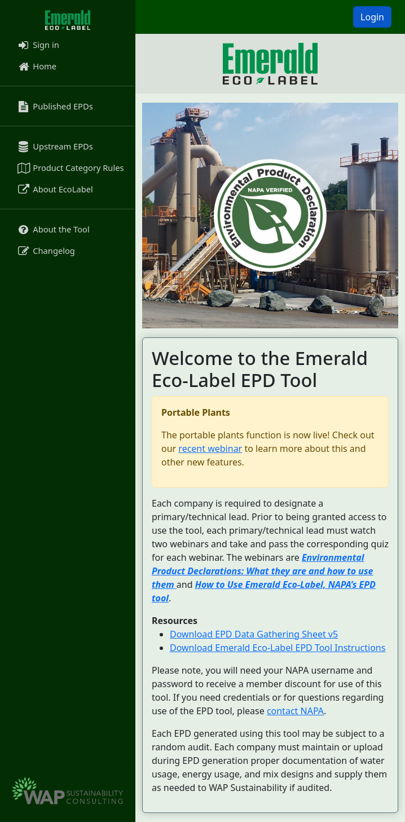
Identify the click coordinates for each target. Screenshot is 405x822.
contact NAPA (295, 711)
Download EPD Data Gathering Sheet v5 (254, 634)
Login (372, 17)
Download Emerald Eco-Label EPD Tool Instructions (277, 647)
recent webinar (210, 448)
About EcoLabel (54, 189)
